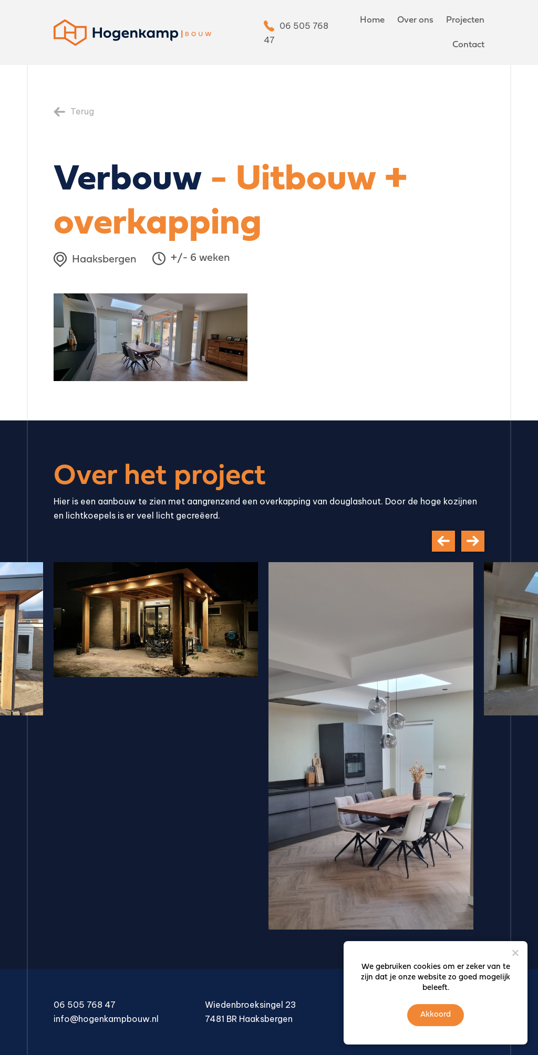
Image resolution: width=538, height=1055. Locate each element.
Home (372, 20)
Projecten (465, 20)
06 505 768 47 (85, 1004)
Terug (82, 111)
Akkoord (435, 1015)
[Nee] (515, 952)
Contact (468, 44)
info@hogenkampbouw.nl (106, 1019)
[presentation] (443, 541)
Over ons (415, 20)
